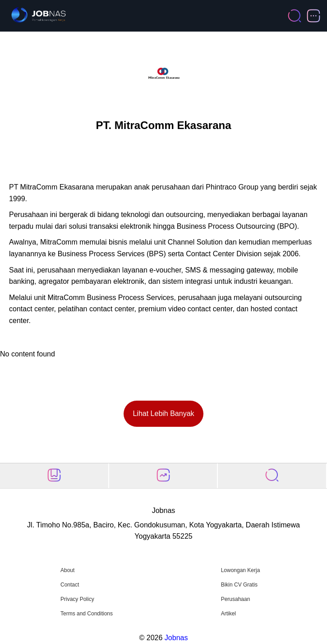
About (67, 570)
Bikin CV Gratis (239, 585)
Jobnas (176, 638)
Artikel (228, 613)
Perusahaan (235, 599)
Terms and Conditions (86, 613)
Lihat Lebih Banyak (163, 413)
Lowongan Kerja (240, 570)
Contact (69, 585)
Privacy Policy (77, 599)
